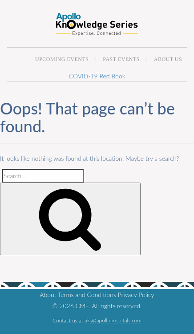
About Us (168, 59)
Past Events (121, 59)
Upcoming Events (62, 59)
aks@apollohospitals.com (113, 320)
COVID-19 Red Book (97, 76)
